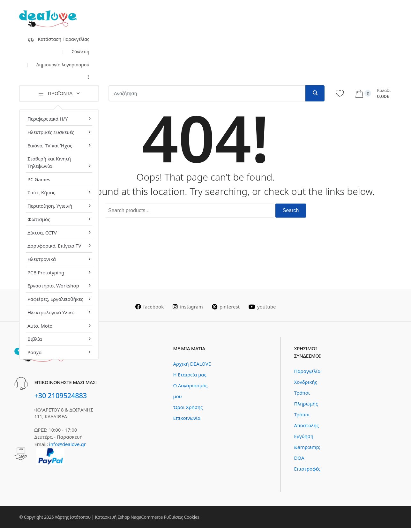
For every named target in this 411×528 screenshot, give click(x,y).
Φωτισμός (38, 219)
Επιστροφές (307, 468)
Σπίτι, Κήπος (41, 192)
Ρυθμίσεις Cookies (181, 517)
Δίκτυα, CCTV (42, 232)
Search (291, 210)
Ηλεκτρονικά (41, 259)
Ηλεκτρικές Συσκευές (50, 132)
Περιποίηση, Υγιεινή (49, 206)
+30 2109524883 (60, 395)
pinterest (226, 306)
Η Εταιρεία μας (189, 374)
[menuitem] (59, 117)
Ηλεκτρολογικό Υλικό (51, 312)
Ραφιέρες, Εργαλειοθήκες (55, 299)
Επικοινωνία (186, 418)
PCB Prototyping (45, 272)
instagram (188, 306)
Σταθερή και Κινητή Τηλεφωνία (49, 162)
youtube (262, 306)
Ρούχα (34, 352)
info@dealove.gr (67, 444)
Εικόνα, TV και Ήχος (49, 145)
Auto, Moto (39, 326)
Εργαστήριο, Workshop (53, 285)
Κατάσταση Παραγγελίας (58, 39)
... (87, 76)
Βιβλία (34, 339)
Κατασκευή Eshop (112, 517)
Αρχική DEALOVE (192, 364)
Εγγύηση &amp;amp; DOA (307, 447)
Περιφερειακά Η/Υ (47, 118)
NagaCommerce (147, 517)
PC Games (38, 179)
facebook (149, 306)
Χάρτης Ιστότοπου (72, 517)
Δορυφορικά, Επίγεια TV (54, 245)
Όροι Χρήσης (188, 407)
